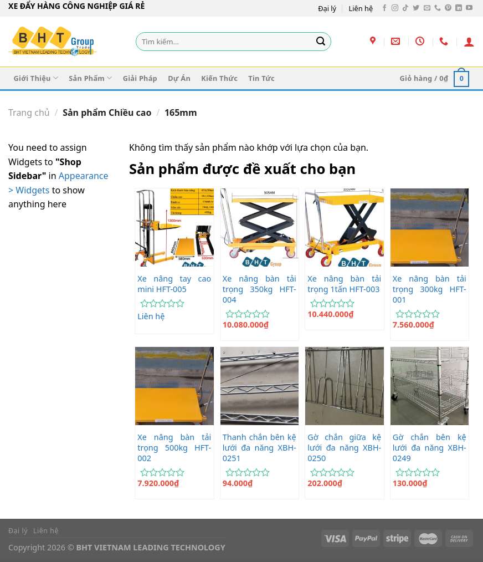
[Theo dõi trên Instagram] (395, 8)
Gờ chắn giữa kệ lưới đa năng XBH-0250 (344, 447)
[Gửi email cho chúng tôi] (427, 8)
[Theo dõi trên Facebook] (384, 8)
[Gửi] (320, 41)
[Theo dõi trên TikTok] (405, 8)
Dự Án (179, 78)
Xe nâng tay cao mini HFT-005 (174, 284)
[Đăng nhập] (469, 41)
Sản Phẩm (90, 78)
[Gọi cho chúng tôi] (437, 8)
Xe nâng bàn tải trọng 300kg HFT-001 (429, 289)
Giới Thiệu (36, 78)
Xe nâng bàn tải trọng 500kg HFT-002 (174, 447)
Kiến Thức (219, 78)
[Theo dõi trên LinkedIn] (458, 8)
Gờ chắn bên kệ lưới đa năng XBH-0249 (429, 447)
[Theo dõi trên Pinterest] (448, 8)
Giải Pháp (140, 78)
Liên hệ (361, 8)
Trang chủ (29, 112)
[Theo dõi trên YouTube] (469, 8)
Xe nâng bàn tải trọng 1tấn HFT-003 (344, 284)
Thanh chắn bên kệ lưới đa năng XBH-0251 (259, 447)
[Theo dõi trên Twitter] (416, 8)
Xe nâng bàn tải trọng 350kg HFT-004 (259, 289)
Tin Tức (261, 78)
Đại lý (327, 8)
